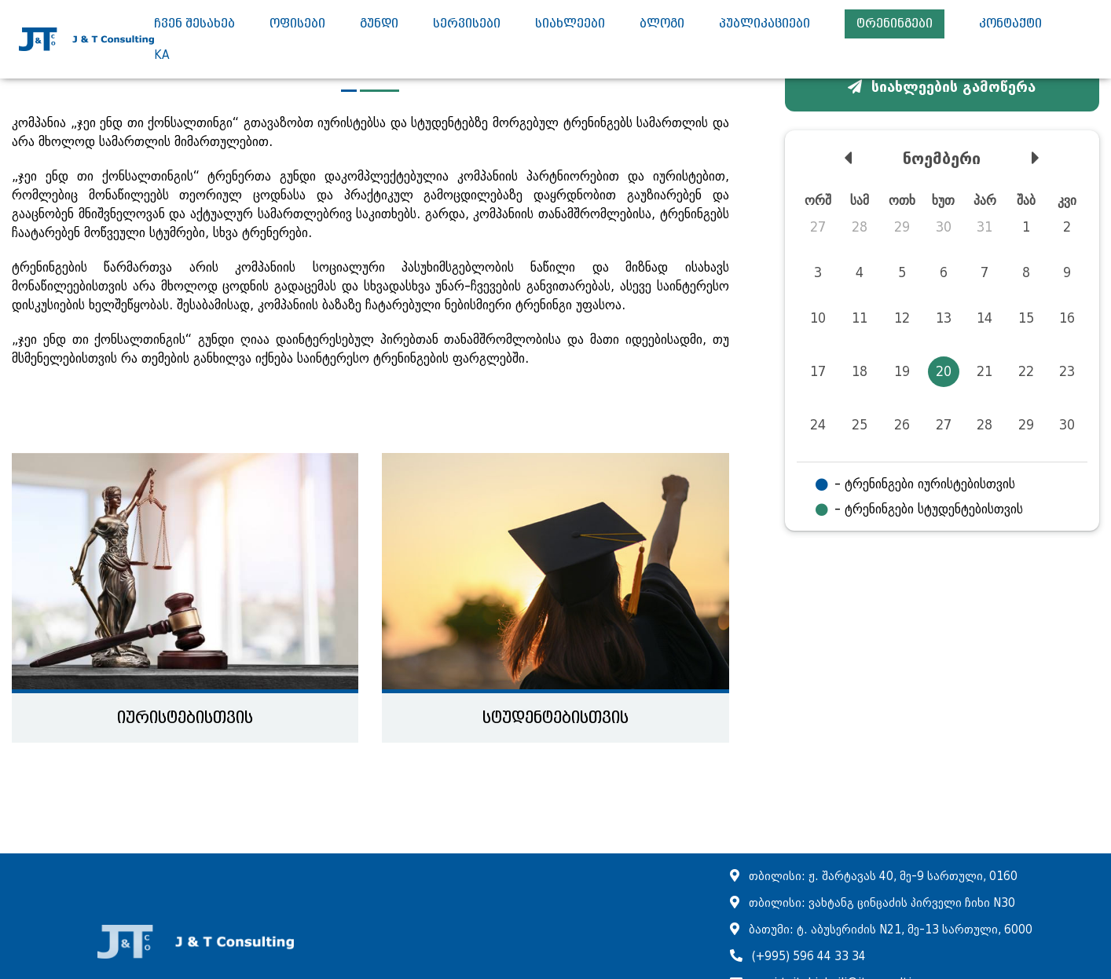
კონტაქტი (1010, 24)
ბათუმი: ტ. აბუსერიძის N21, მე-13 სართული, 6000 (890, 930)
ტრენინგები (894, 24)
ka (162, 55)
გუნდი (379, 24)
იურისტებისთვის (185, 718)
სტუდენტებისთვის (555, 718)
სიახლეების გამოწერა (942, 87)
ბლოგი (662, 24)
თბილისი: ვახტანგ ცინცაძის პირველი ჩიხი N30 (882, 903)
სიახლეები (570, 24)
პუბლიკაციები (764, 24)
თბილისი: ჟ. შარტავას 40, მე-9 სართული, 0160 (883, 876)
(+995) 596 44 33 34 (809, 956)
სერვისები (466, 24)
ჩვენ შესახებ (194, 24)
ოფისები (297, 24)
